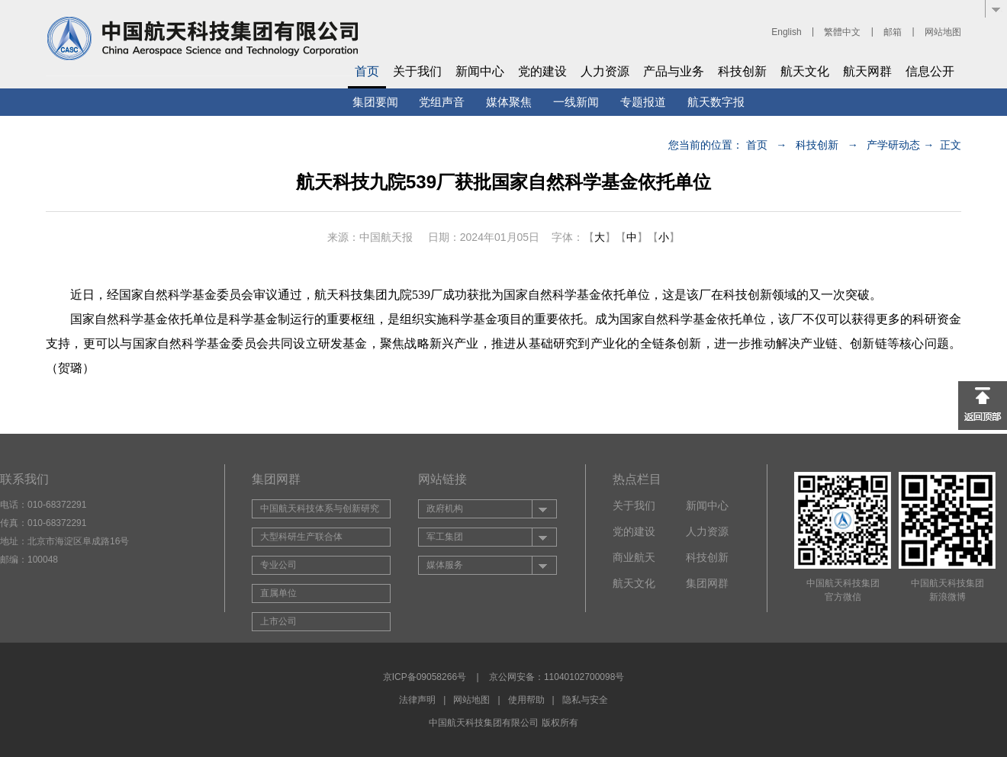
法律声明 (417, 699)
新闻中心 (479, 71)
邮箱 (892, 32)
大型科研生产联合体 (301, 536)
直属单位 (278, 593)
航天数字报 (716, 101)
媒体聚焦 (509, 101)
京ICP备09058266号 (424, 677)
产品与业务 (673, 71)
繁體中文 (842, 32)
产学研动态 (893, 145)
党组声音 (442, 101)
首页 (367, 71)
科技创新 (742, 71)
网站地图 (943, 32)
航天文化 (804, 71)
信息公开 (930, 71)
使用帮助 (526, 699)
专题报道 (643, 101)
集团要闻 (375, 101)
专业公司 (278, 565)
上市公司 (278, 621)
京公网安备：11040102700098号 (556, 677)
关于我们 (417, 71)
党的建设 (542, 71)
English (786, 32)
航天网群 (867, 71)
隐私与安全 (585, 699)
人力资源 (605, 71)
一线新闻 (576, 101)
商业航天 (634, 557)
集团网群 (707, 583)
